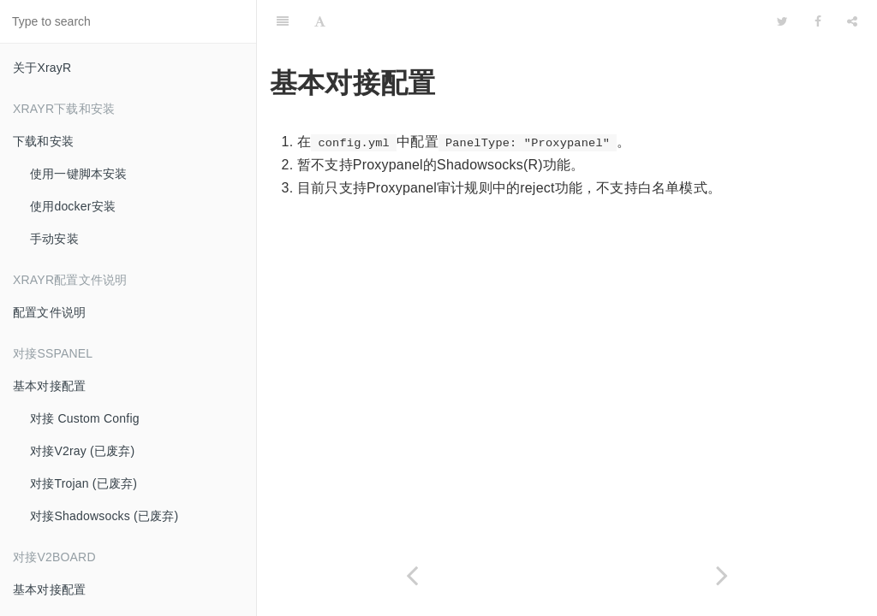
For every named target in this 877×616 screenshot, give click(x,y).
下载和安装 (43, 141)
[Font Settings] (319, 21)
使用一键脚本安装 (79, 174)
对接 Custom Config (85, 418)
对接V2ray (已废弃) (82, 451)
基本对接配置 (49, 386)
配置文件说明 (49, 312)
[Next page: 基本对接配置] (722, 575)
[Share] (852, 21)
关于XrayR (42, 67)
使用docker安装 (73, 206)
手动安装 (54, 239)
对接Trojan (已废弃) (83, 483)
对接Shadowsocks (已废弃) (104, 516)
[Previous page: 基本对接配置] (412, 575)
